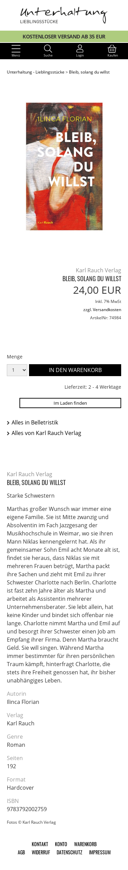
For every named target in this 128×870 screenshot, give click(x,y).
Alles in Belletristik (35, 422)
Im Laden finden (70, 403)
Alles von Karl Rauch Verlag (46, 433)
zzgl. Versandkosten (102, 309)
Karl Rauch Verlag (98, 270)
